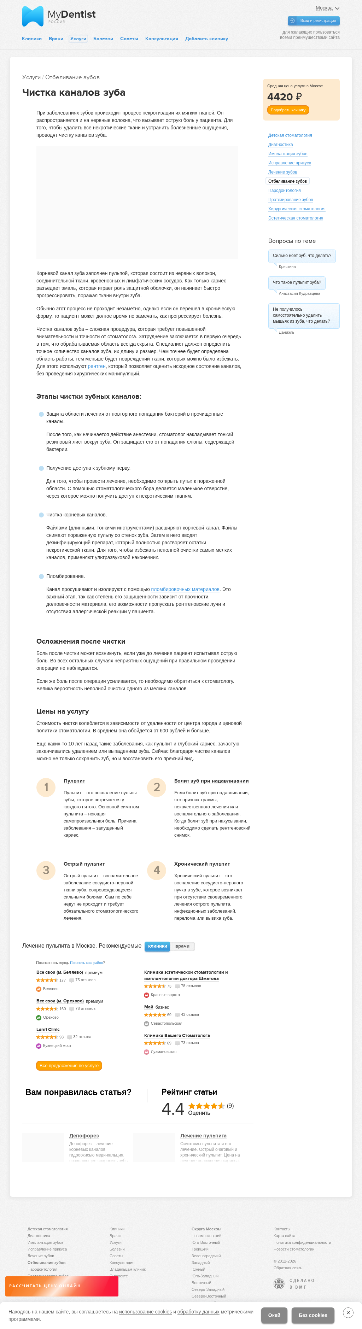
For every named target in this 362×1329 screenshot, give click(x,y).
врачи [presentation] (182, 946)
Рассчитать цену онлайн (45, 1286)
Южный (198, 1269)
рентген (97, 366)
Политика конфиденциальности (302, 1242)
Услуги (78, 38)
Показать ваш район (86, 962)
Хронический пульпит (202, 864)
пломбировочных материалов (185, 589)
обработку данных (198, 1312)
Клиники (32, 38)
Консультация (161, 38)
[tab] (157, 946)
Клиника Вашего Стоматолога (177, 1035)
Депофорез (84, 1135)
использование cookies (145, 1312)
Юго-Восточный (206, 1242)
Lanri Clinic (47, 1029)
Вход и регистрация (318, 20)
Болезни (103, 38)
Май (148, 1007)
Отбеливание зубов (72, 77)
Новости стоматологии (294, 1249)
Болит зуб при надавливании (211, 781)
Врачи (56, 38)
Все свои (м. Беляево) (59, 972)
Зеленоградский (206, 1256)
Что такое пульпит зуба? (297, 282)
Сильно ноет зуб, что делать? (302, 255)
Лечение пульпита (203, 1135)
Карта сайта (284, 1236)
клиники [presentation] (157, 946)
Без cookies (313, 1315)
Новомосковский (206, 1236)
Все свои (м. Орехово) (60, 1001)
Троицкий (200, 1249)
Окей (274, 1315)
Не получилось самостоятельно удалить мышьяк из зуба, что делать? (301, 315)
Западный (201, 1262)
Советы (129, 38)
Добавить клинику (206, 38)
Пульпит (74, 781)
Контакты (282, 1229)
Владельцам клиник (128, 1269)
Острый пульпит (84, 864)
